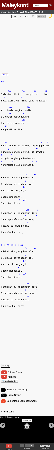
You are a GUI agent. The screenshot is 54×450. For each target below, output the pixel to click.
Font (27, 17)
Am (2, 83)
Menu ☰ (40, 17)
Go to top (5, 367)
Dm (23, 92)
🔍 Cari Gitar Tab (9, 383)
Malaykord (14, 5)
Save (14, 17)
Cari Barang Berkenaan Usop (22, 404)
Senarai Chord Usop (17, 392)
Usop (5, 75)
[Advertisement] (27, 46)
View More (27, 425)
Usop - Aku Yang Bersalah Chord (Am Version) (22, 12)
